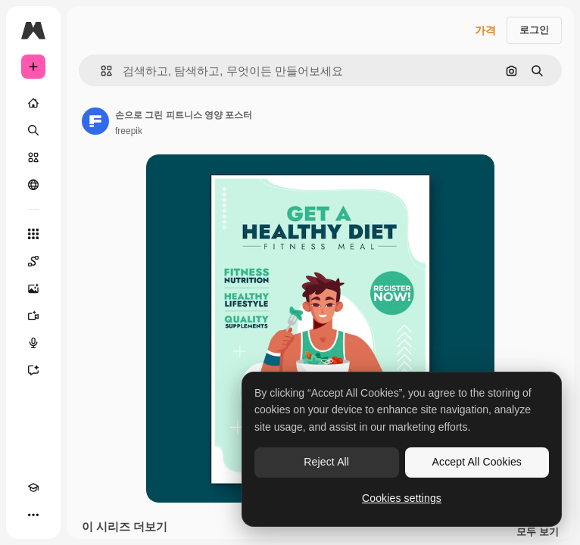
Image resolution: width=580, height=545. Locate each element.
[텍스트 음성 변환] (33, 343)
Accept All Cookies (477, 462)
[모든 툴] (33, 234)
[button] (100, 70)
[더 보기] (33, 515)
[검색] (33, 130)
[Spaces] (33, 261)
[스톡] (33, 157)
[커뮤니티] (33, 185)
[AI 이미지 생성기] (33, 288)
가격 (485, 30)
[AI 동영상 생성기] (33, 316)
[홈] (33, 103)
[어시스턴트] (33, 370)
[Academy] (33, 487)
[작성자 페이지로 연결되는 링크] (95, 121)
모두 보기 (537, 532)
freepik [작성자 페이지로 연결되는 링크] (128, 131)
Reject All (326, 462)
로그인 (534, 30)
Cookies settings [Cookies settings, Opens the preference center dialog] (401, 498)
